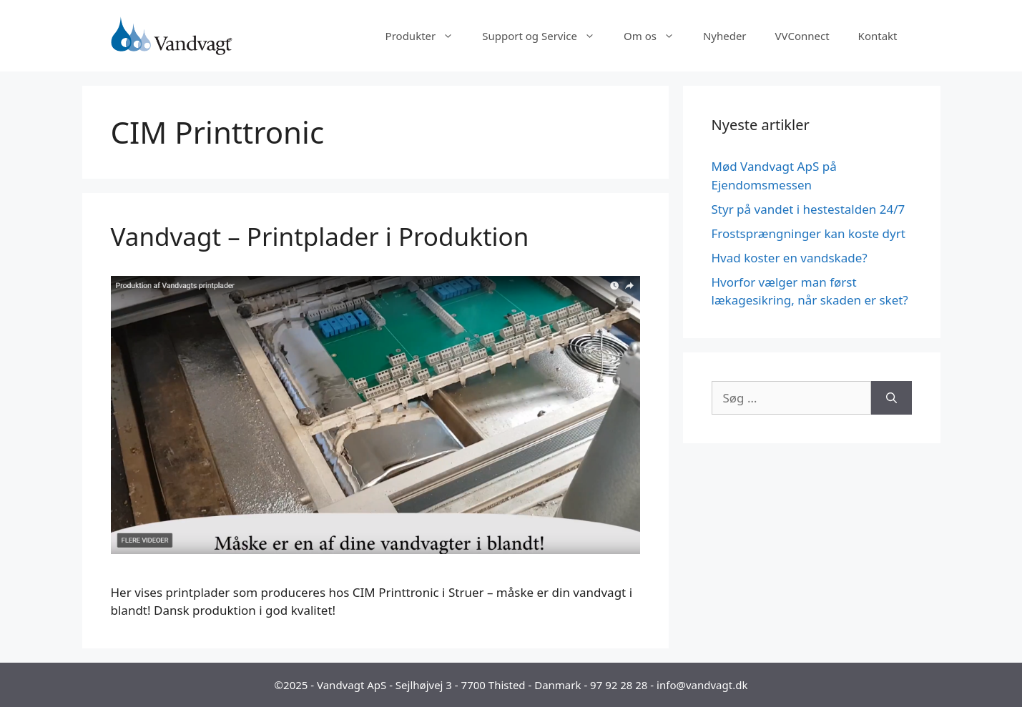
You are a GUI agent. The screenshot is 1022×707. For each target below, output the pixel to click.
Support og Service (545, 35)
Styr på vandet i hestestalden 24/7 (808, 209)
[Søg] (891, 398)
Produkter (426, 35)
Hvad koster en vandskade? (790, 257)
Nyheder (725, 36)
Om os (656, 35)
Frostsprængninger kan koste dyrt (808, 233)
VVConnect (802, 36)
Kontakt (878, 36)
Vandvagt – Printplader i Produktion (320, 236)
